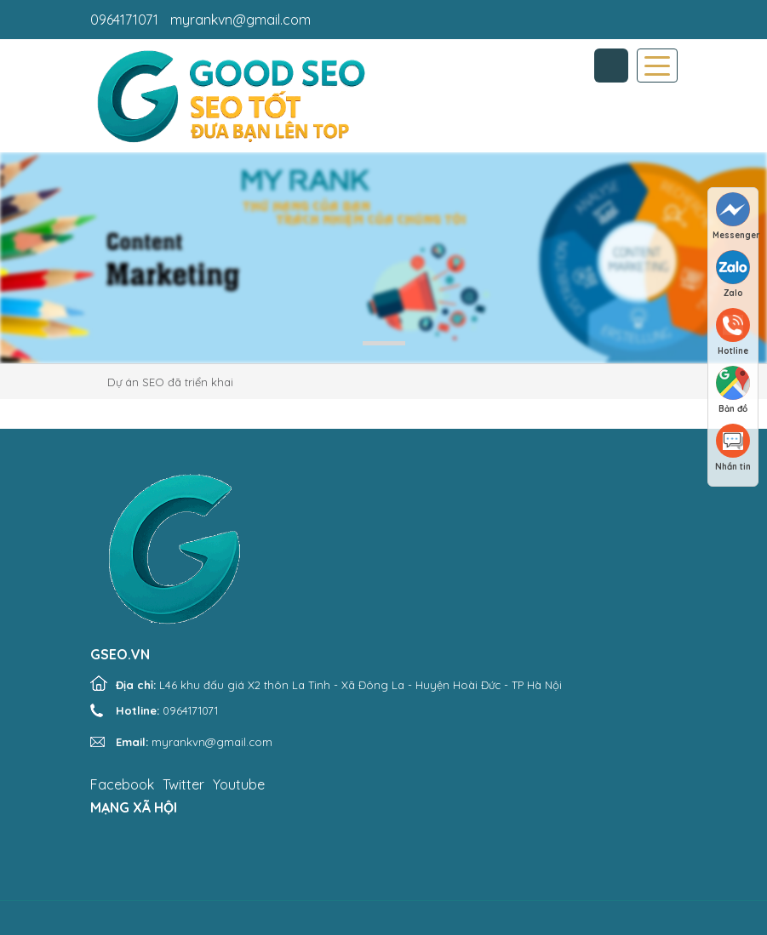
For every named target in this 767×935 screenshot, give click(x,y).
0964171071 (124, 19)
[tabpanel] (383, 257)
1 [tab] (384, 343)
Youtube (239, 784)
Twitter (183, 784)
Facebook (122, 784)
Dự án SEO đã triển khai (170, 382)
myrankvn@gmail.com (240, 19)
